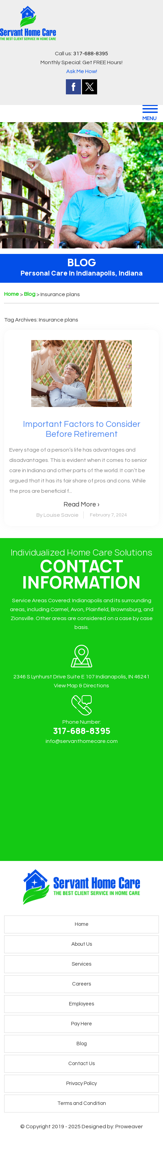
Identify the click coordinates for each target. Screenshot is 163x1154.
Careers (81, 984)
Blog (82, 1043)
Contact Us (81, 1063)
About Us (81, 944)
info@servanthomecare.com (82, 741)
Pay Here (81, 1023)
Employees (81, 1003)
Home (82, 924)
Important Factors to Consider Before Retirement (81, 429)
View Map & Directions (81, 685)
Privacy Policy (81, 1083)
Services (81, 964)
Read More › (81, 504)
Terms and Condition (81, 1103)
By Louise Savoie (57, 515)
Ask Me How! (81, 71)
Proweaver (129, 1126)
